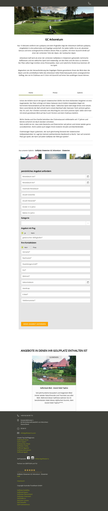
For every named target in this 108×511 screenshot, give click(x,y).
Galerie (80, 93)
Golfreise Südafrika (23, 490)
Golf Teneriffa (21, 502)
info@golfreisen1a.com (28, 433)
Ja (23, 233)
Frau (33, 247)
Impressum (21, 481)
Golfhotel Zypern (22, 492)
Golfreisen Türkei (22, 446)
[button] (20, 21)
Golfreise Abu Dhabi (23, 444)
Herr (24, 247)
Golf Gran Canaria (23, 500)
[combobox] (55, 223)
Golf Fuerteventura (23, 504)
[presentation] (30, 312)
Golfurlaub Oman (23, 440)
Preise (55, 93)
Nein (31, 233)
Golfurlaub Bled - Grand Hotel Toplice (54, 388)
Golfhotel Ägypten (23, 448)
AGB (18, 476)
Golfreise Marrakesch (24, 450)
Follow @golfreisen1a (42, 459)
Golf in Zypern (21, 442)
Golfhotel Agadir (22, 452)
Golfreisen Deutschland (24, 494)
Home (31, 93)
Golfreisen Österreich (24, 496)
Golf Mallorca (21, 498)
